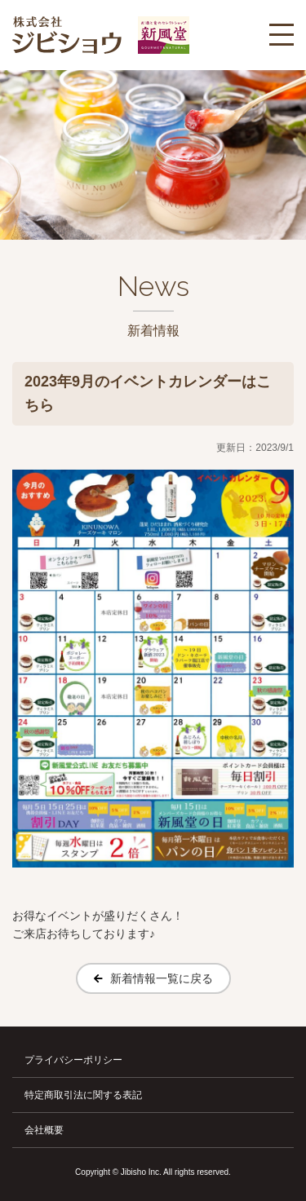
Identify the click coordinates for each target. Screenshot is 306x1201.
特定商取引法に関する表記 (83, 1095)
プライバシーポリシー (73, 1060)
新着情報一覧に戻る (161, 978)
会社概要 (44, 1130)
